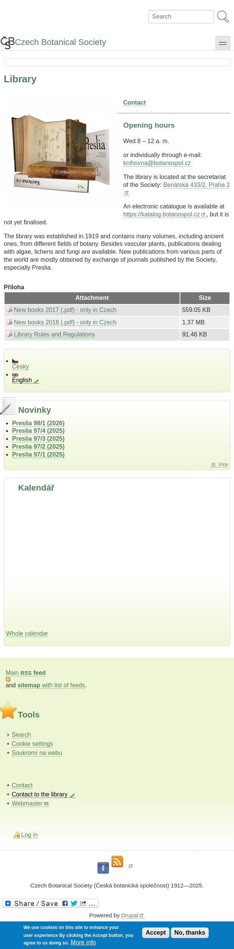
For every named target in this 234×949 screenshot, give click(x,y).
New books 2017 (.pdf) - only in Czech (65, 310)
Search (21, 734)
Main (26, 673)
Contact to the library (40, 794)
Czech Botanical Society (60, 42)
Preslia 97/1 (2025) (38, 454)
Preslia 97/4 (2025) (38, 430)
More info (83, 942)
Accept (156, 932)
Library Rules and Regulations (54, 334)
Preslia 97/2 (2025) (38, 446)
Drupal (133, 915)
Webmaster (30, 803)
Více (223, 464)
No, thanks (189, 932)
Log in (29, 835)
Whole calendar (27, 633)
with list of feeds (51, 685)
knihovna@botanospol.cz (157, 163)
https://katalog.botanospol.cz (164, 214)
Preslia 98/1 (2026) (38, 423)
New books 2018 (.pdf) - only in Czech (65, 322)
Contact (22, 785)
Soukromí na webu (37, 753)
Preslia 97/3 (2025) (38, 438)
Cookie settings (32, 744)
